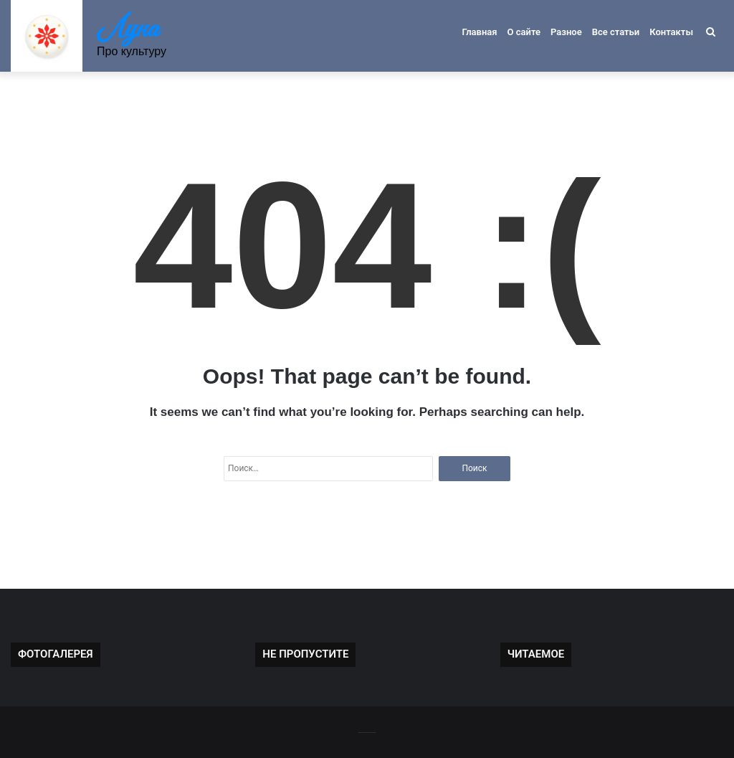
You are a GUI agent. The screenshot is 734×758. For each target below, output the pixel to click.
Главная (479, 32)
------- (367, 731)
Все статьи (616, 32)
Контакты (671, 32)
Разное (566, 32)
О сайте (523, 32)
